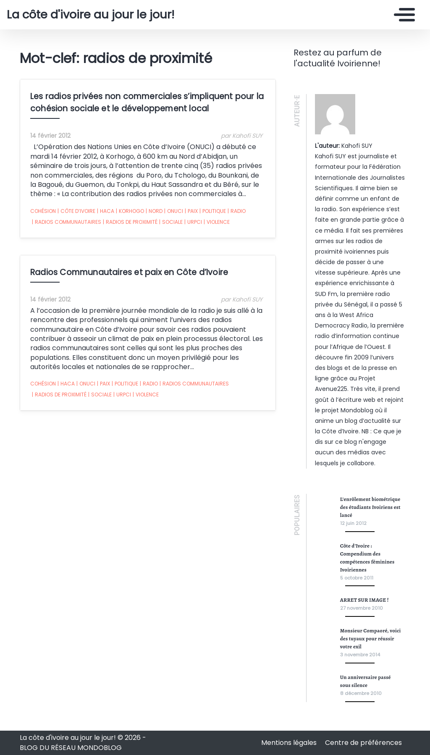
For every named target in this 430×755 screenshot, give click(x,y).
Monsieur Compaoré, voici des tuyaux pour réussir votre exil (370, 638)
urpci (193, 222)
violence (217, 222)
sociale (171, 222)
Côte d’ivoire (76, 211)
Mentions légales (289, 742)
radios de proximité (130, 222)
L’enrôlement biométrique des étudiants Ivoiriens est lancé (370, 507)
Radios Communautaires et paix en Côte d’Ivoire (129, 272)
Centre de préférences (363, 742)
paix (191, 211)
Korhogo (130, 211)
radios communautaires (66, 222)
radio (237, 211)
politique (212, 211)
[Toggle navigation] (402, 14)
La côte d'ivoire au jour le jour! (90, 14)
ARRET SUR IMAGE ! (364, 599)
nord (154, 211)
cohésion (43, 211)
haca (105, 211)
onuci (173, 211)
